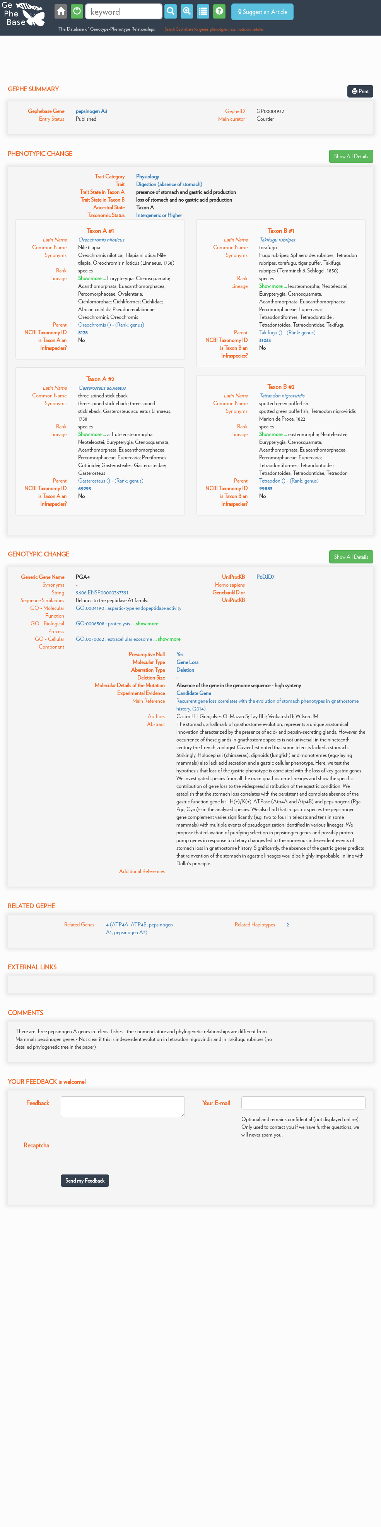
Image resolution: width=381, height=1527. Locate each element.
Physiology (147, 176)
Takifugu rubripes (277, 239)
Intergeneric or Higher (159, 215)
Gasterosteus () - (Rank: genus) (111, 481)
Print (360, 91)
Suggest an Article (262, 11)
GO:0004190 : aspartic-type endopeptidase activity (128, 608)
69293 (84, 488)
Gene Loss (187, 662)
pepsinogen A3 (91, 111)
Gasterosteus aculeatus (102, 388)
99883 (265, 488)
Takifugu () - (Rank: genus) (287, 332)
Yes (179, 654)
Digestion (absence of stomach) (169, 184)
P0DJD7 (265, 577)
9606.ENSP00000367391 (102, 592)
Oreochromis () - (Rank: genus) (111, 325)
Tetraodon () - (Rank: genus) (289, 481)
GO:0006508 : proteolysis (103, 623)
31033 (265, 340)
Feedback (37, 1103)
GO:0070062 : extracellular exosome (114, 639)
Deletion (185, 670)
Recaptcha (36, 1145)
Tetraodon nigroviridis (281, 395)
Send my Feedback (84, 1181)
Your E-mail (216, 1103)
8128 (83, 332)
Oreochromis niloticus (101, 239)
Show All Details (351, 156)
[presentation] (119, 1153)
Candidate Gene (193, 693)
